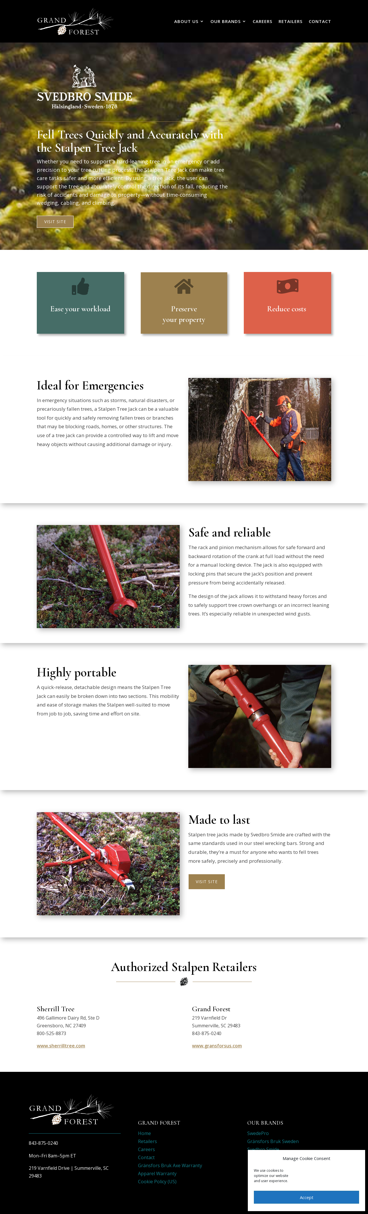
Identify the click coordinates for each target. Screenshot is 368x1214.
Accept (306, 1197)
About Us (186, 21)
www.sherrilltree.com (61, 1046)
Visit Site (55, 221)
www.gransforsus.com (217, 1046)
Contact (320, 21)
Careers (262, 21)
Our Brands (225, 21)
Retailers (290, 21)
